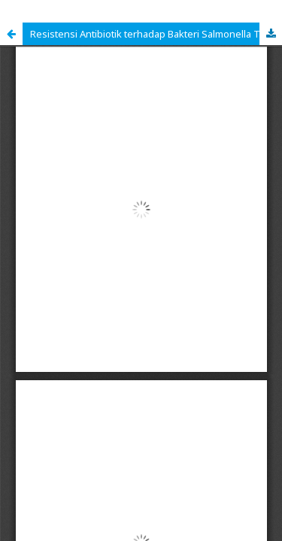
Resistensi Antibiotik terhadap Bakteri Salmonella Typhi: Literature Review (156, 34)
